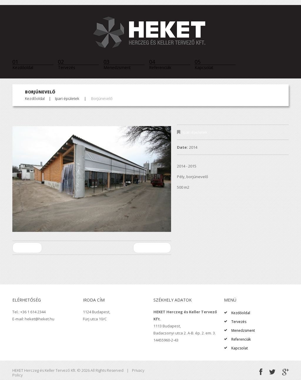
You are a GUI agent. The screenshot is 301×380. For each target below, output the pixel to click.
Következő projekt (152, 247)
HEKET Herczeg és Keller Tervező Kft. (44, 370)
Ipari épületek (67, 98)
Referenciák (160, 64)
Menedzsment (117, 64)
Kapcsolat (204, 64)
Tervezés (66, 64)
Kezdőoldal (22, 64)
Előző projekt (27, 247)
